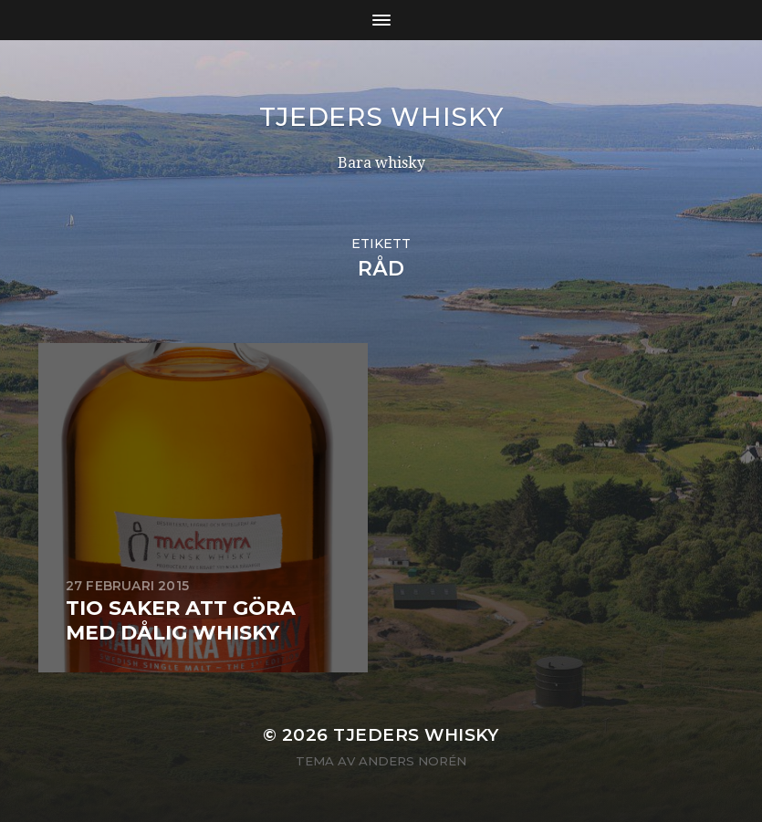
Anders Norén (412, 761)
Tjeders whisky (381, 116)
